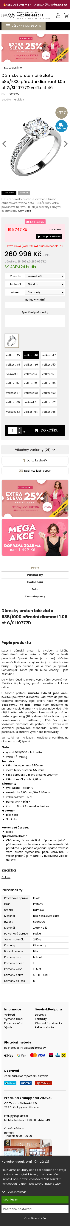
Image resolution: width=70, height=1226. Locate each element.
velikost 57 (13, 393)
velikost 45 (13, 355)
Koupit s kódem (49, 236)
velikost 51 (13, 374)
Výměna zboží (13, 1019)
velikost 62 (49, 402)
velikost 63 (13, 412)
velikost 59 (49, 393)
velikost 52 (31, 374)
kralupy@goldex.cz (16, 1116)
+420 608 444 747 (30, 15)
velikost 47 (49, 355)
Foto (35, 589)
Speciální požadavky (35, 312)
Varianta (15, 276)
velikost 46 (31, 355)
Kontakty (41, 1019)
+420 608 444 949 (37, 1120)
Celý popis (25, 211)
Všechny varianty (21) (35, 449)
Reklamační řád (45, 1027)
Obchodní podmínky (48, 1023)
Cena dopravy (35, 596)
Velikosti (9, 1015)
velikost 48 (13, 364)
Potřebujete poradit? (28, 12)
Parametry (35, 575)
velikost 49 (31, 364)
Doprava (40, 1015)
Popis (35, 567)
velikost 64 (31, 412)
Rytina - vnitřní (35, 299)
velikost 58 (31, 393)
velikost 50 (49, 364)
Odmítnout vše (35, 1218)
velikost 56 (49, 383)
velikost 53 (48, 374)
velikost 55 (31, 383)
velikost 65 (49, 412)
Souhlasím (10, 1199)
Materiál (15, 284)
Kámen (15, 292)
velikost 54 (13, 383)
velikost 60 (13, 402)
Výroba (8, 1027)
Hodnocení (35, 582)
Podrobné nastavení (17, 1209)
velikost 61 (30, 402)
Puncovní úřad (13, 1023)
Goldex (19, 99)
